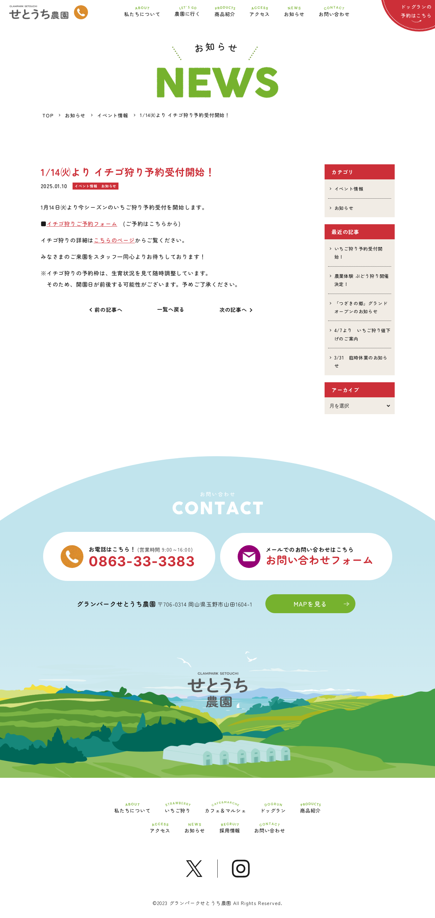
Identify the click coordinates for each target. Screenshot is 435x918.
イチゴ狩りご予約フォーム (81, 223)
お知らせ (344, 208)
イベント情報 (348, 188)
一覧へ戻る (171, 309)
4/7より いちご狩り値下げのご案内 (362, 334)
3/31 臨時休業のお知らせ (361, 361)
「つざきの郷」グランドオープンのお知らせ (361, 307)
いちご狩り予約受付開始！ (358, 252)
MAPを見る (321, 603)
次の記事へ (233, 309)
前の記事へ (108, 309)
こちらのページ (114, 240)
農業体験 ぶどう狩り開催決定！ (361, 280)
